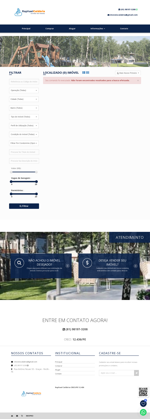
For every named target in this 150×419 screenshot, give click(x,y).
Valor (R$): (16, 168)
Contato (124, 28)
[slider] (11, 172)
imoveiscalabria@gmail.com (25, 361)
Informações (98, 28)
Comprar (49, 28)
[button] (24, 90)
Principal (26, 28)
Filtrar (24, 206)
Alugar (72, 28)
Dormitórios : (17, 190)
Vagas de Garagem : (21, 178)
